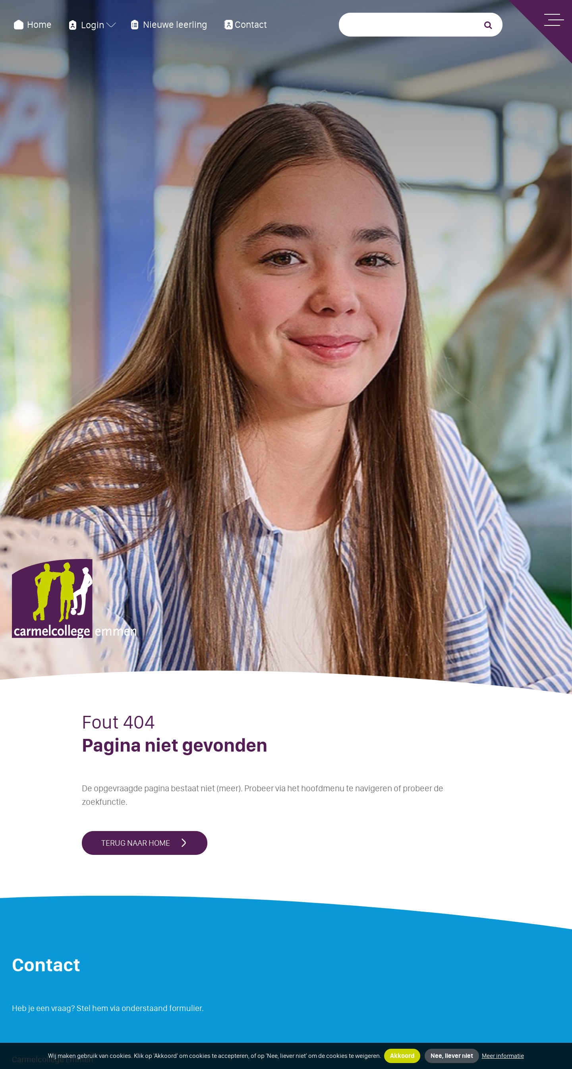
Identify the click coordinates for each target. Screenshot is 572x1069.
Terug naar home (144, 843)
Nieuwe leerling (167, 24)
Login (85, 25)
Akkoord (402, 1055)
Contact (244, 24)
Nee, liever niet (452, 1055)
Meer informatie (503, 1055)
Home (32, 24)
